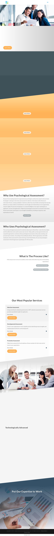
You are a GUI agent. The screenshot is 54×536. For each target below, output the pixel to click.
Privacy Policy (27, 532)
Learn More (27, 113)
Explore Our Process (42, 265)
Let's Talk (7, 47)
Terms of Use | (44, 530)
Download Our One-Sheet (41, 269)
